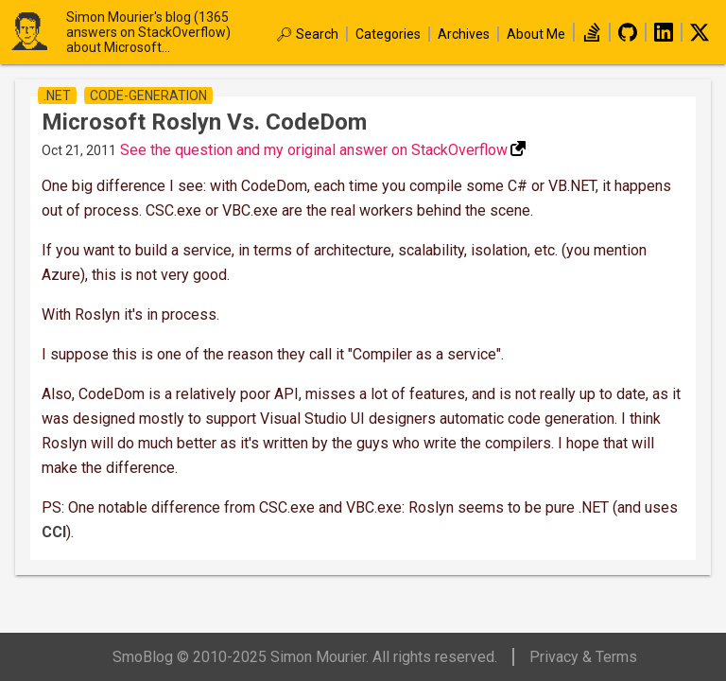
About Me (536, 34)
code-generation (148, 95)
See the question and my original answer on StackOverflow (314, 150)
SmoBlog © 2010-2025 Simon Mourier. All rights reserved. (304, 657)
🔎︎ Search (307, 34)
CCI (54, 532)
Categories (388, 34)
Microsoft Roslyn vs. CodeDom (204, 122)
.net (57, 95)
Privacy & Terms (583, 657)
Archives (464, 34)
